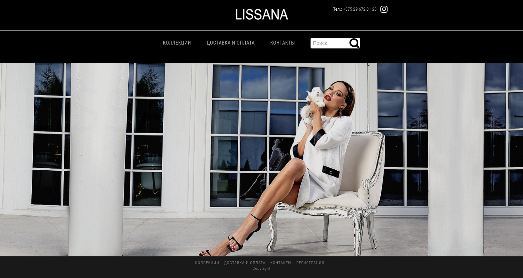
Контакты (282, 43)
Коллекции (177, 43)
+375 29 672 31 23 (359, 9)
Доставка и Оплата (230, 43)
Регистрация (310, 263)
